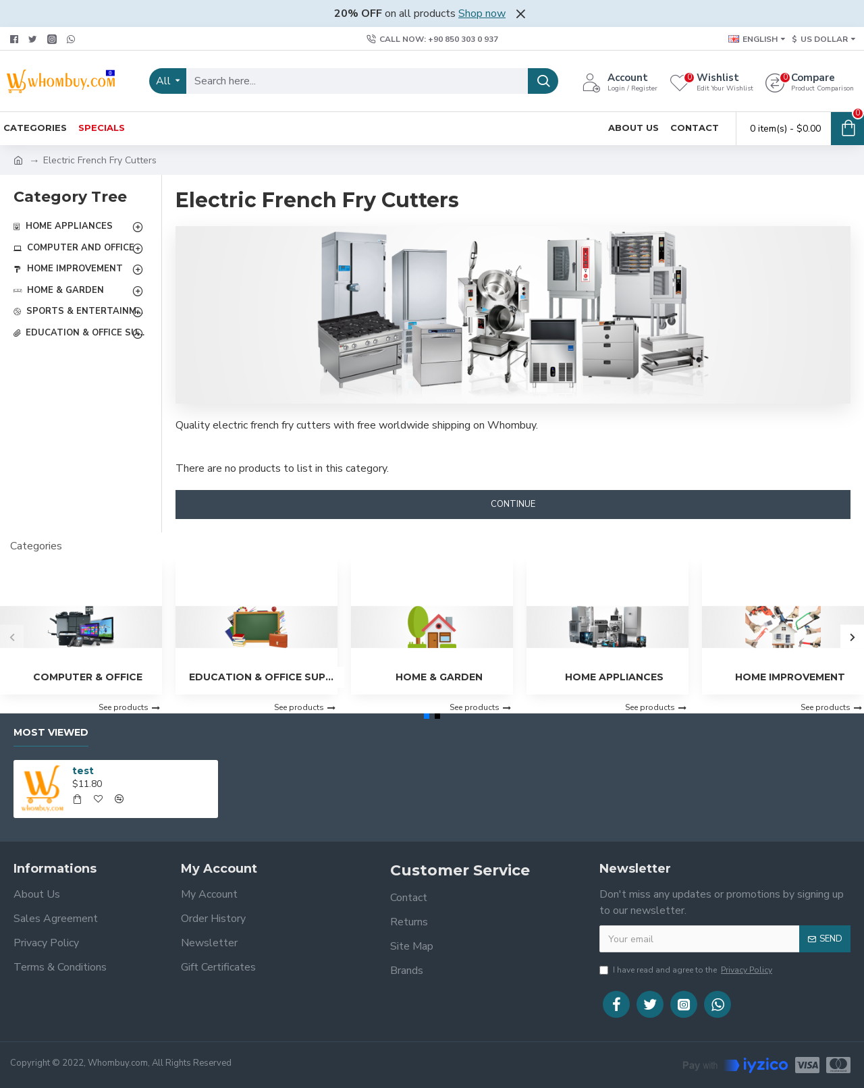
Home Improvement (790, 677)
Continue (513, 504)
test (83, 771)
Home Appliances (614, 677)
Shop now (482, 13)
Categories (36, 546)
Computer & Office (87, 677)
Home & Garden (439, 677)
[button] (12, 637)
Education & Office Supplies (263, 677)
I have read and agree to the (686, 970)
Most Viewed (51, 732)
